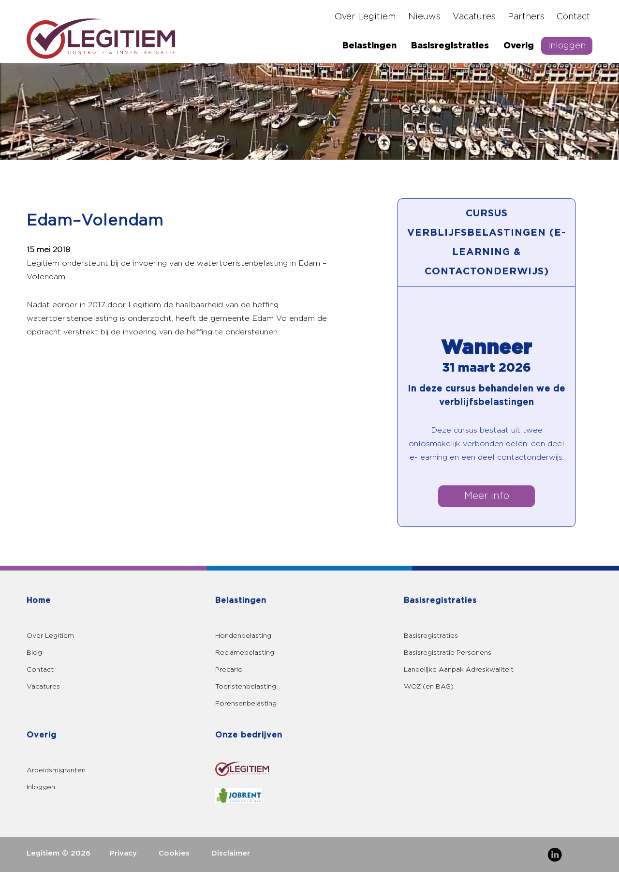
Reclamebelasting (244, 652)
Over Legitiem (365, 17)
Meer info (486, 496)
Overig (518, 46)
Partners (526, 17)
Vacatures (474, 17)
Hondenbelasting (243, 635)
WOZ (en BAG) (429, 686)
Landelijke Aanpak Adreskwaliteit (459, 669)
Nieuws (424, 17)
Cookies (174, 853)
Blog (34, 652)
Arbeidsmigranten (56, 770)
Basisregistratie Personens (447, 652)
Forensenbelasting (246, 703)
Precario (229, 669)
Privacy (123, 853)
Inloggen (567, 46)
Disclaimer (230, 853)
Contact (573, 17)
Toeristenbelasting (245, 686)
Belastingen (369, 46)
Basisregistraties (450, 46)
